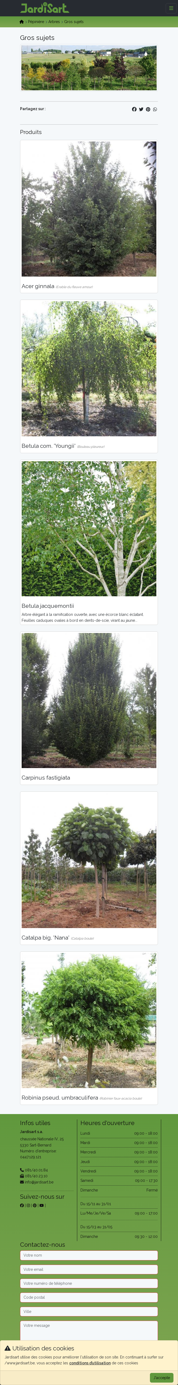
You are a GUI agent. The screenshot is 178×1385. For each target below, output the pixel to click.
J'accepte (161, 1378)
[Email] (89, 1269)
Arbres (54, 22)
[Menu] (171, 8)
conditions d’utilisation (90, 1363)
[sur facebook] (22, 1205)
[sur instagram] (28, 1205)
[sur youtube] (42, 1205)
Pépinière (36, 22)
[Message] (89, 1337)
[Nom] (89, 1255)
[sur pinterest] (35, 1205)
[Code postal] (89, 1297)
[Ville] (89, 1311)
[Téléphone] (89, 1283)
